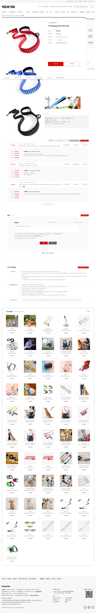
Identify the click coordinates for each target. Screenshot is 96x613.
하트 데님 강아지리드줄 (66, 353)
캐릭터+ (46, 6)
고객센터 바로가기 (56, 589)
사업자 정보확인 (38, 591)
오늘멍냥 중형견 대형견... (48, 330)
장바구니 (91, 1)
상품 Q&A (37, 235)
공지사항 (53, 579)
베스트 (56, 6)
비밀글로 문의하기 (78, 222)
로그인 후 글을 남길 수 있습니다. (47, 228)
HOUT (30, 534)
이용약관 (15, 579)
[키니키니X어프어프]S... (48, 536)
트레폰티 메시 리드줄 (66, 330)
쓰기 (90, 43)
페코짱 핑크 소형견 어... (30, 444)
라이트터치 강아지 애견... (30, 353)
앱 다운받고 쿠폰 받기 (88, 589)
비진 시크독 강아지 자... (12, 558)
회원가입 (71, 1)
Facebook (91, 69)
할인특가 (65, 6)
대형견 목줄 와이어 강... (48, 353)
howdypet (66, 328)
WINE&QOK (12, 397)
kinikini (48, 534)
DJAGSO (12, 328)
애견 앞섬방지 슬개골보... (30, 376)
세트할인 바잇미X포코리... (30, 513)
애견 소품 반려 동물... (84, 353)
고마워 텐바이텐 (56, 601)
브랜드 (70, 6)
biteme (12, 511)
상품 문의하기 (85, 215)
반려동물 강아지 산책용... (12, 490)
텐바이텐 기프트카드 (57, 598)
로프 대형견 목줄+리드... (30, 330)
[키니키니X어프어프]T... (84, 536)
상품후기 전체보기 (74, 140)
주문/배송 (80, 1)
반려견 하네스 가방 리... (30, 399)
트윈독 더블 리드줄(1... (12, 330)
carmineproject (66, 465)
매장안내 (59, 579)
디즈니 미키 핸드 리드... (30, 467)
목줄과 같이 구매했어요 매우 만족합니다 (28, 165)
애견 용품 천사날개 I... (84, 376)
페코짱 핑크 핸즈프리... (66, 421)
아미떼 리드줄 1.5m (66, 467)
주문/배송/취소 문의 (57, 233)
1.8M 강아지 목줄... (12, 353)
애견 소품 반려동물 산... (48, 376)
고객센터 (85, 1)
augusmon (83, 443)
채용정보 (9, 579)
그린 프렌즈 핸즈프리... (66, 399)
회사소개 (4, 579)
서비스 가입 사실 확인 (34, 595)
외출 (13, 15)
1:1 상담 (39, 233)
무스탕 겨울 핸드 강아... (66, 444)
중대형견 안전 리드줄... (48, 399)
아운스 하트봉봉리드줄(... (84, 444)
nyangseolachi (48, 328)
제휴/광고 (47, 579)
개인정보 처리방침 (22, 579)
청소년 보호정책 (32, 579)
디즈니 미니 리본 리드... (48, 467)
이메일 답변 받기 (52, 222)
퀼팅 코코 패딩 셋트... (12, 467)
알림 (76, 1)
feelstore (48, 351)
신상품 (60, 6)
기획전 (51, 6)
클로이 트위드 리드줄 (84, 490)
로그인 (67, 1)
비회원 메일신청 (68, 600)
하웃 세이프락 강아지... (30, 536)
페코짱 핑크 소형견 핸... (48, 444)
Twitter (88, 69)
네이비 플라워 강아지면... (84, 467)
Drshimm (66, 511)
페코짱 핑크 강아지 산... (84, 421)
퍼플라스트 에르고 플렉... (66, 513)
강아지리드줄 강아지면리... (30, 490)
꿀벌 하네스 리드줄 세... (12, 399)
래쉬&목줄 (17, 15)
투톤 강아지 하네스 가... (66, 376)
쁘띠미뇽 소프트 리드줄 (84, 330)
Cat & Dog (8, 15)
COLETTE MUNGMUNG (66, 351)
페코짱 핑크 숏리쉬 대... (48, 421)
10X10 (8, 7)
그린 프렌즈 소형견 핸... (12, 421)
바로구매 (56, 64)
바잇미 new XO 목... (12, 513)
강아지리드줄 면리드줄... (48, 490)
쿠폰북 (66, 601)
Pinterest (93, 69)
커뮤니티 (41, 6)
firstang (12, 351)
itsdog (83, 328)
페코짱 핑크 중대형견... (12, 444)
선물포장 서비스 (56, 600)
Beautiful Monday (12, 557)
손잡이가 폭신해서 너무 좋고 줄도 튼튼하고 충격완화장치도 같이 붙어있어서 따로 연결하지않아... (40, 185)
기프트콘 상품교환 (68, 598)
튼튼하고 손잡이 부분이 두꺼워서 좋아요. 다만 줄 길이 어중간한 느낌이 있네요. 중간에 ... (40, 146)
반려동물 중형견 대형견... (12, 376)
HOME (3, 15)
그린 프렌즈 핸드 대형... (84, 399)
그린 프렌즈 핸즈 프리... (30, 421)
